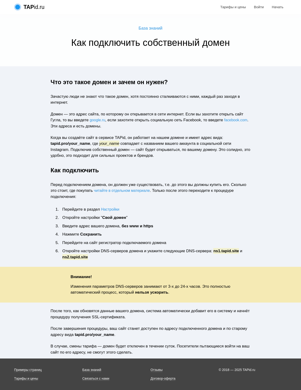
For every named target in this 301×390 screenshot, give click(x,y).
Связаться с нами (95, 378)
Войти (259, 7)
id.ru (34, 7)
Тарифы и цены (233, 7)
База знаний (150, 28)
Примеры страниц (28, 370)
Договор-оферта (162, 378)
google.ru (98, 120)
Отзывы (156, 370)
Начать (277, 7)
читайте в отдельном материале (124, 191)
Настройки (111, 210)
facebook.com (79, 126)
